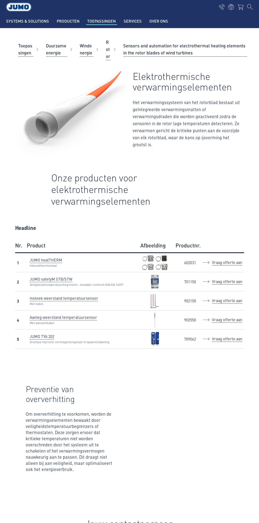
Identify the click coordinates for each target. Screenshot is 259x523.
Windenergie (86, 49)
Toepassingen (25, 49)
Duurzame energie (56, 49)
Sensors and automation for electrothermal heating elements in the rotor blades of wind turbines (184, 49)
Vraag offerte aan (227, 262)
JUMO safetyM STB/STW (51, 279)
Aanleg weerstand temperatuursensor (63, 317)
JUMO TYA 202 (42, 336)
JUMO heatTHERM (46, 260)
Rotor (108, 49)
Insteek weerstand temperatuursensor (64, 298)
